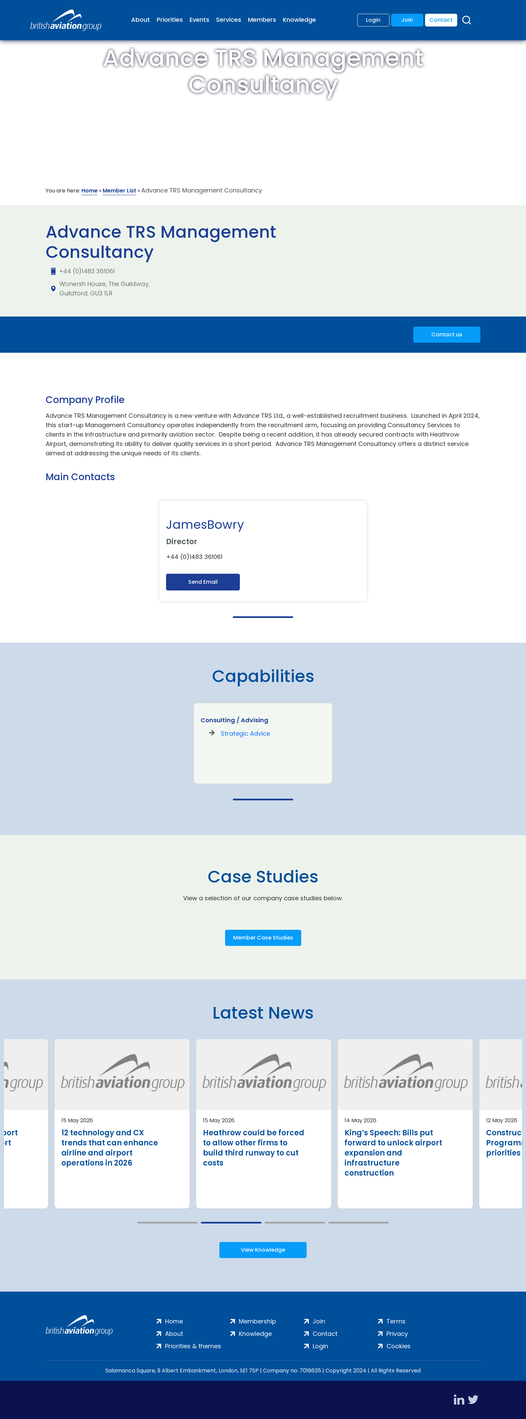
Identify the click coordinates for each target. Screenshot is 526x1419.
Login (373, 20)
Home (90, 190)
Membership (257, 1321)
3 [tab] (295, 1223)
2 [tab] (231, 1223)
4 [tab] (358, 1223)
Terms (396, 1321)
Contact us (446, 334)
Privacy (397, 1333)
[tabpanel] (263, 551)
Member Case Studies (263, 938)
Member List (119, 190)
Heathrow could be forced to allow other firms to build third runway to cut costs (253, 1148)
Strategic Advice (245, 733)
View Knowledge (263, 1250)
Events (199, 19)
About (140, 19)
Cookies (398, 1346)
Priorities (170, 19)
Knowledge (299, 19)
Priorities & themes (193, 1346)
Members (262, 19)
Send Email (203, 582)
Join (407, 20)
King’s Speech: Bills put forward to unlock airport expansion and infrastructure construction (393, 1153)
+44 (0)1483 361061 (87, 271)
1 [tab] (263, 617)
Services (228, 19)
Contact (441, 20)
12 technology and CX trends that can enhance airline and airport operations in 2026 (109, 1148)
